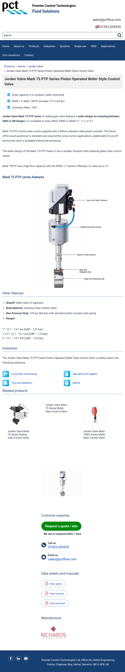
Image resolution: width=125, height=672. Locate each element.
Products (34, 46)
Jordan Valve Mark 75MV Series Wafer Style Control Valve (94, 434)
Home (5, 46)
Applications (108, 46)
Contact (29, 55)
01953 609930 (108, 27)
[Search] (62, 35)
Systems (65, 46)
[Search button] (119, 35)
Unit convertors (11, 55)
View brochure (55, 603)
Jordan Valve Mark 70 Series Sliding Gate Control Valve (18, 434)
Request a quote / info (61, 526)
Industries (49, 46)
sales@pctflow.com (107, 20)
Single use (80, 46)
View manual (54, 593)
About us (19, 46)
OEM (93, 46)
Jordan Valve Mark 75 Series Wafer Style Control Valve (56, 408)
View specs (53, 583)
